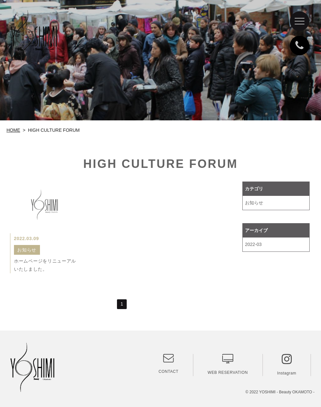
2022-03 (253, 244)
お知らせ (254, 202)
